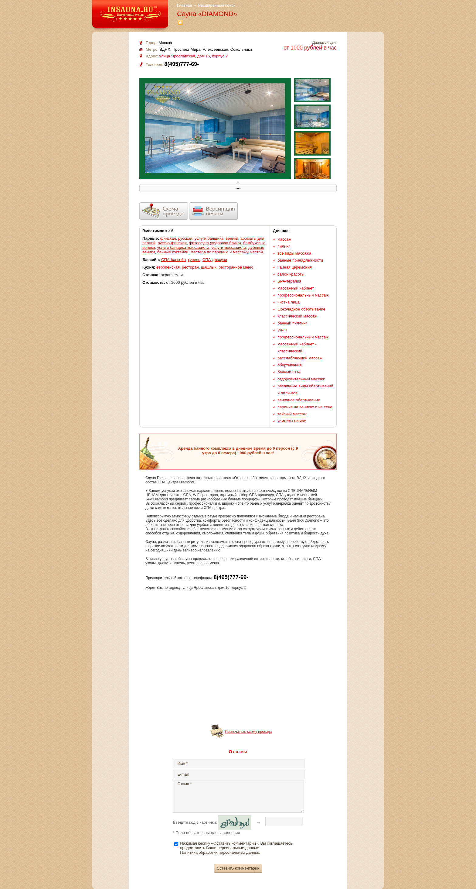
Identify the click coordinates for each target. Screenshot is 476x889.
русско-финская (172, 243)
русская (185, 238)
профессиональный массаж (302, 295)
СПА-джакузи (214, 259)
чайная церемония (294, 267)
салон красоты (290, 274)
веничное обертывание (298, 400)
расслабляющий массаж (299, 358)
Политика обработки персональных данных (220, 852)
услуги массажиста (228, 247)
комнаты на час (291, 421)
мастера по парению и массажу (219, 252)
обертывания (289, 365)
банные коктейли (173, 252)
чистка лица (288, 302)
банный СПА (289, 372)
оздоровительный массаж (301, 379)
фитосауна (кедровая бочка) (215, 243)
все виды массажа (294, 253)
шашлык (208, 267)
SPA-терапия (289, 281)
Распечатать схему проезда (248, 731)
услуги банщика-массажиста (183, 247)
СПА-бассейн (173, 259)
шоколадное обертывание (301, 309)
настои (256, 252)
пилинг (283, 246)
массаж (284, 239)
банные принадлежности (300, 260)
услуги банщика (209, 238)
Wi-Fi (282, 330)
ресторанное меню (236, 267)
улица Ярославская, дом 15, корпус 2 (193, 56)
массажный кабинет (295, 288)
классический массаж (297, 316)
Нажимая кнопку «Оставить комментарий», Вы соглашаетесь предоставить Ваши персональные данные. (236, 848)
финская (168, 238)
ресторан (190, 267)
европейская (168, 267)
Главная (184, 5)
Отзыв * (238, 797)
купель (194, 259)
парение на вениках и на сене (304, 407)
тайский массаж (292, 414)
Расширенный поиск (216, 5)
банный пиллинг (292, 323)
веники (232, 238)
